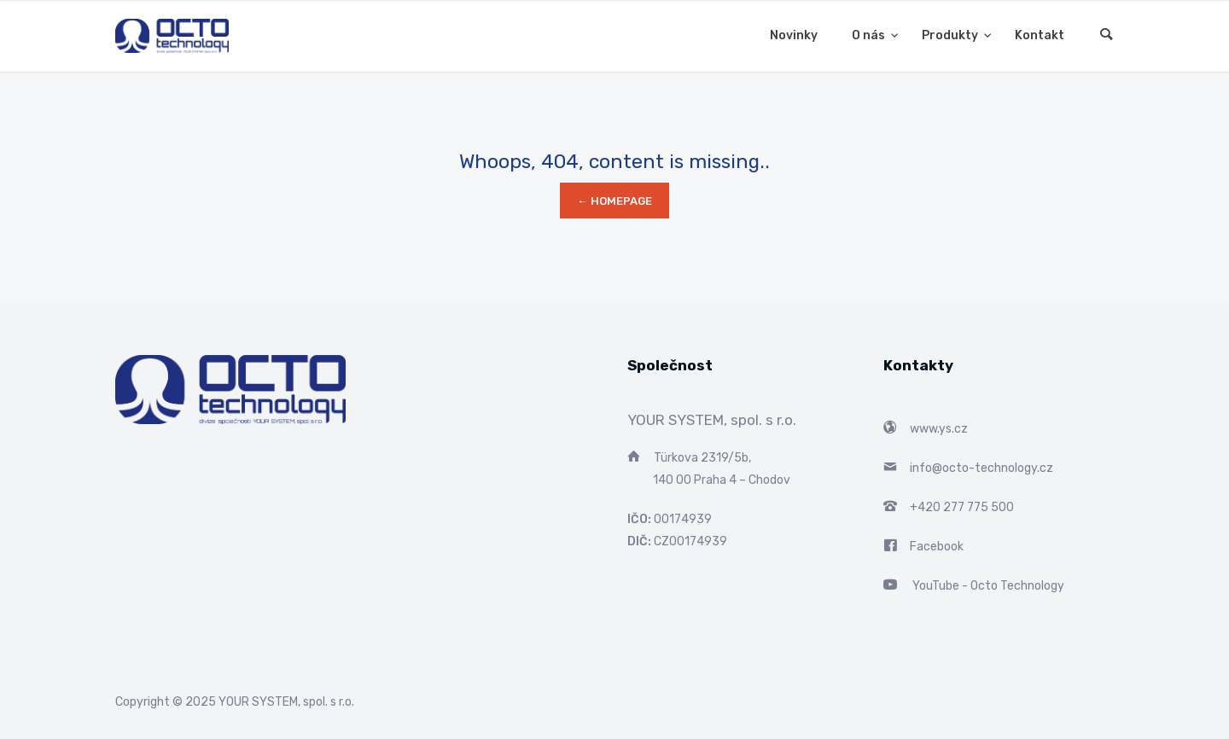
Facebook (937, 546)
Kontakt (1039, 35)
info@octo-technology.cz (981, 468)
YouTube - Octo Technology (988, 586)
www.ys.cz (939, 429)
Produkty (951, 35)
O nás (870, 35)
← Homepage (614, 201)
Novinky (794, 35)
